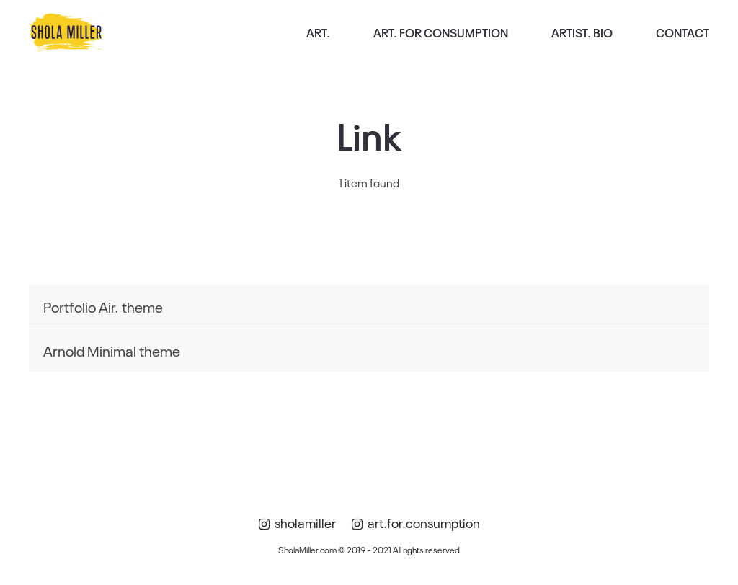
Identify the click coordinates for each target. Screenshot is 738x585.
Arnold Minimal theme (111, 350)
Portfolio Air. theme (103, 306)
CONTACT (682, 32)
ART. (318, 32)
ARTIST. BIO (582, 32)
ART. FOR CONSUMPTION (440, 32)
